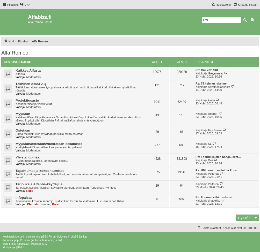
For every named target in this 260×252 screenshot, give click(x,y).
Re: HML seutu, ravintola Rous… (218, 170)
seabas (45, 204)
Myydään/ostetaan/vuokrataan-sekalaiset (49, 144)
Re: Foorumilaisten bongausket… (218, 156)
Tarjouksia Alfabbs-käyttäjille (39, 184)
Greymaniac (215, 73)
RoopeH (213, 113)
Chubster (33, 204)
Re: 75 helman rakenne (211, 83)
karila (211, 100)
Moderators (33, 77)
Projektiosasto (27, 100)
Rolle (29, 190)
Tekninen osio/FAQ (31, 84)
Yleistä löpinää (27, 157)
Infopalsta (24, 198)
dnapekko (214, 200)
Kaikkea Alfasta (28, 70)
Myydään (23, 114)
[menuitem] (25, 5)
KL (209, 143)
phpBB (42, 236)
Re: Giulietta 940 (207, 70)
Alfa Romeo (14, 53)
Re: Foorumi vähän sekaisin (214, 197)
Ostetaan (23, 130)
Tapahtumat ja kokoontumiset (40, 171)
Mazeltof (36, 243)
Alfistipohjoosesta (219, 86)
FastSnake (215, 130)
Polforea (213, 173)
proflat (12, 243)
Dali (210, 160)
